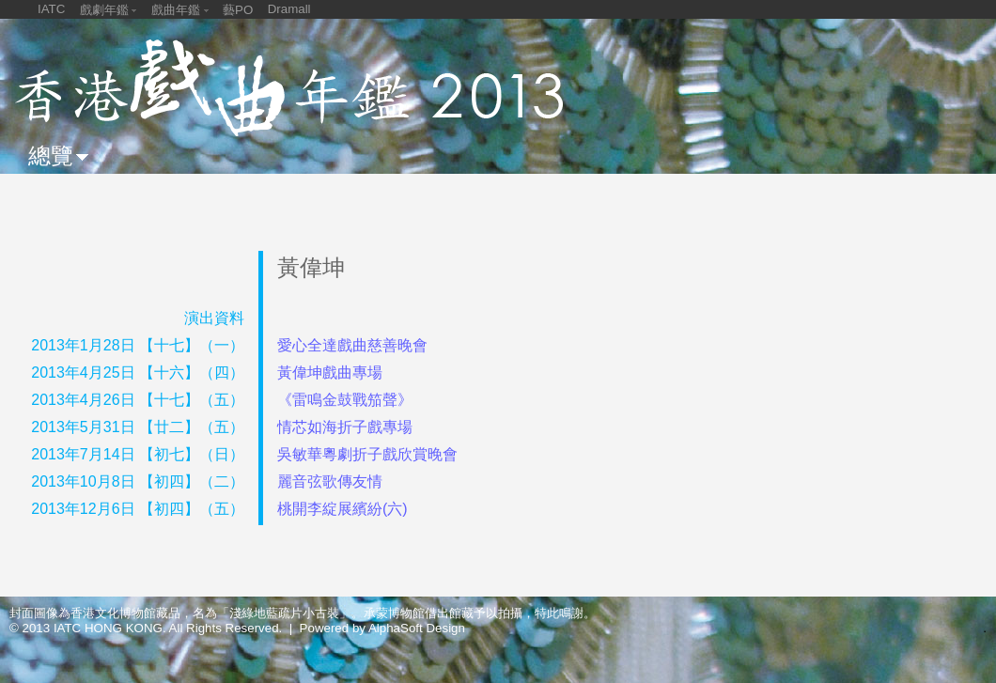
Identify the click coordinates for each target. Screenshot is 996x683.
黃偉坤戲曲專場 (329, 372)
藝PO (238, 10)
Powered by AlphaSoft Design (382, 628)
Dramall (289, 9)
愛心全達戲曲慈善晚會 (352, 345)
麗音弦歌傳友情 (329, 481)
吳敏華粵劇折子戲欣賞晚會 (367, 454)
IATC (51, 9)
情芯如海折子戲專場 (344, 427)
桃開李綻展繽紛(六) (342, 509)
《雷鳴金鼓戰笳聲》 (344, 400)
